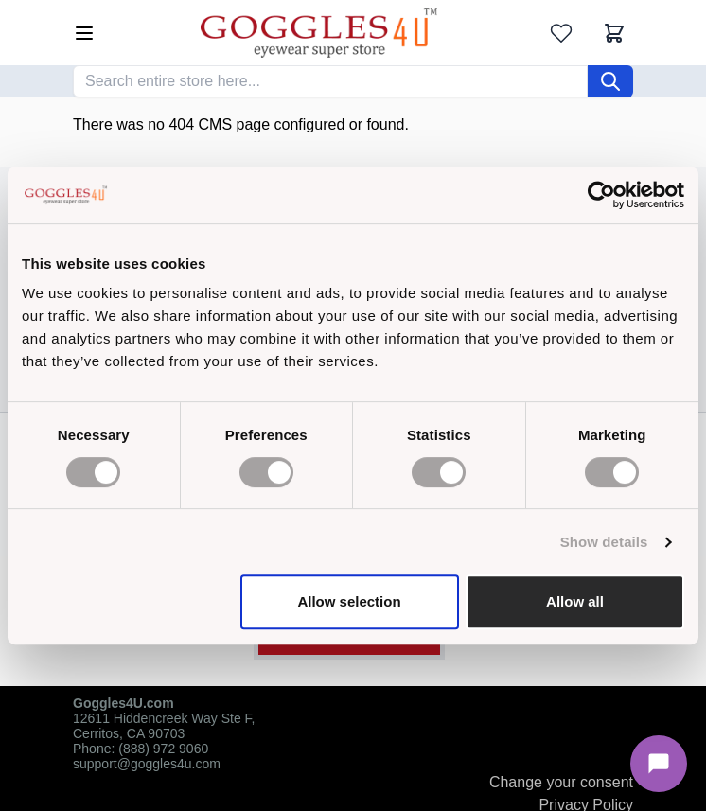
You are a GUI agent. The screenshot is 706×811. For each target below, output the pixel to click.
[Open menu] (84, 33)
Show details (604, 542)
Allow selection (348, 601)
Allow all (575, 601)
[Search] (610, 81)
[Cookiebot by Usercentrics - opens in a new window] (601, 195)
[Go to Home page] (319, 33)
